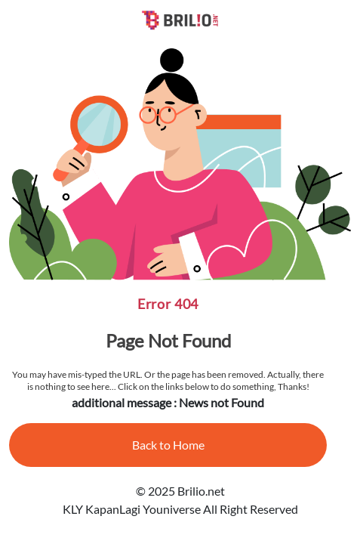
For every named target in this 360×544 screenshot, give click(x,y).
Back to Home (168, 444)
